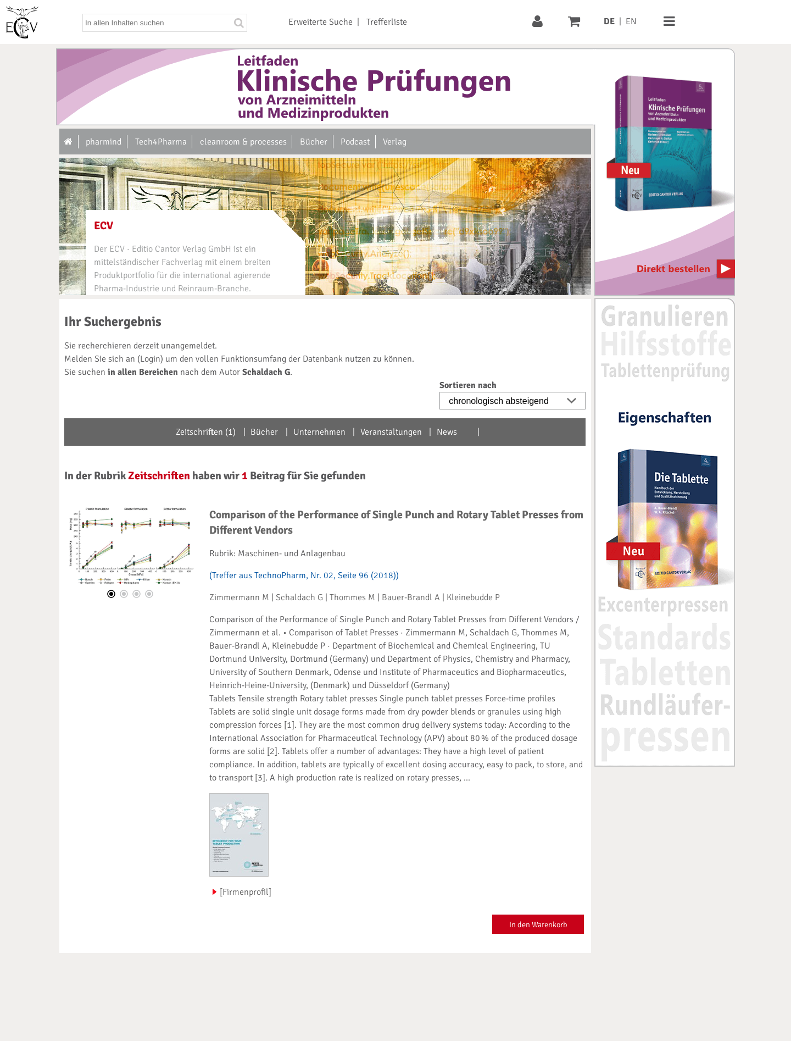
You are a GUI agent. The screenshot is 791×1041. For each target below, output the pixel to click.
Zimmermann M (239, 597)
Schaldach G (299, 597)
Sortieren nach (468, 385)
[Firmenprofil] (245, 892)
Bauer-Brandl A (411, 597)
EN (631, 21)
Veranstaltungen (391, 432)
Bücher (264, 432)
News (447, 432)
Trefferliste (386, 21)
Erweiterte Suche (320, 21)
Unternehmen (319, 432)
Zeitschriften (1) (206, 432)
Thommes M (352, 597)
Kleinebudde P (473, 597)
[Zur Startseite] (69, 141)
